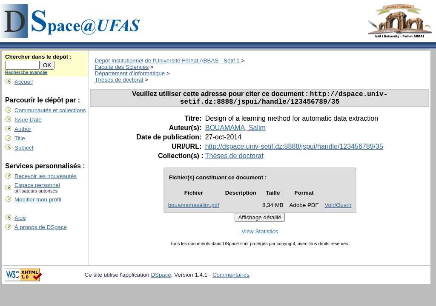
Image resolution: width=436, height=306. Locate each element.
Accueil (23, 82)
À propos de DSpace (40, 227)
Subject (23, 147)
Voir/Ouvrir (338, 208)
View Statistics (259, 234)
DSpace (161, 278)
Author (22, 129)
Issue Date (28, 119)
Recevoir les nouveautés (45, 176)
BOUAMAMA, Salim (235, 130)
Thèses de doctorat (119, 79)
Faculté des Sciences (122, 67)
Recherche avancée (26, 72)
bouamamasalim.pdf (193, 208)
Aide (20, 218)
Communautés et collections (50, 110)
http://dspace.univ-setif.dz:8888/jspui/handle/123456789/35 (294, 149)
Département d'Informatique (130, 73)
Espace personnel (37, 185)
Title (19, 138)
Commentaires (231, 278)
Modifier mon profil (37, 199)
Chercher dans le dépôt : (38, 57)
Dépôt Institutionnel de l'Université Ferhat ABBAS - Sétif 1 (167, 60)
